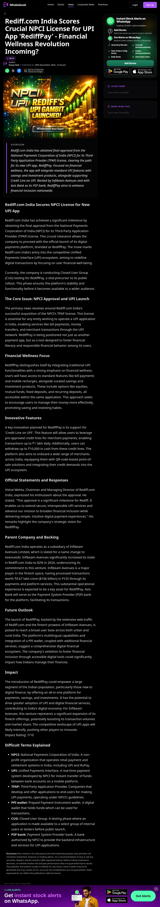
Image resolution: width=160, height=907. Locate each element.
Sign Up (150, 4)
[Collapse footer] (156, 889)
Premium (103, 4)
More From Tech (120, 106)
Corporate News (86, 4)
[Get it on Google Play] (118, 71)
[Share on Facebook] (19, 70)
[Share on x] (13, 70)
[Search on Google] (34, 71)
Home (51, 4)
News (71, 4)
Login (135, 4)
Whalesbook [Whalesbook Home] (14, 4)
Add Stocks (130, 63)
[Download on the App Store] (142, 71)
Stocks (61, 4)
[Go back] (5, 14)
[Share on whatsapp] (7, 70)
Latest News (118, 86)
